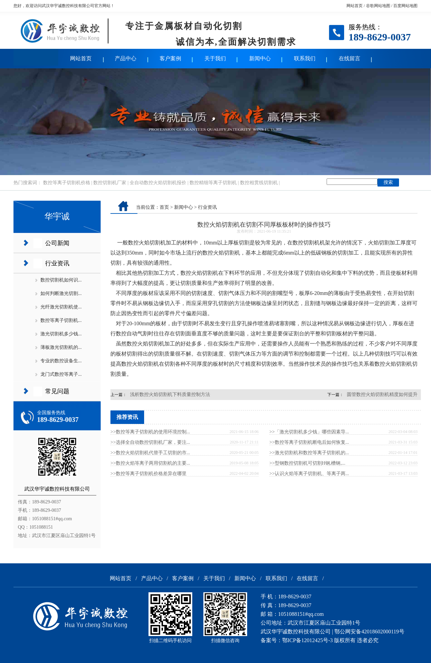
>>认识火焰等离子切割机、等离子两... (309, 473)
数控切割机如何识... (61, 280)
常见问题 (57, 391)
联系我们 (305, 58)
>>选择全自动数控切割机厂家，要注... (150, 442)
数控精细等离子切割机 (213, 182)
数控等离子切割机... (61, 320)
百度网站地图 (405, 5)
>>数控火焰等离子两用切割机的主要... (150, 463)
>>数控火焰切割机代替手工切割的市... (150, 452)
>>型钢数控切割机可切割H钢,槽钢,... (307, 463)
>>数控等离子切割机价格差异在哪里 (148, 473)
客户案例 (170, 58)
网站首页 (354, 5)
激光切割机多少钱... (61, 333)
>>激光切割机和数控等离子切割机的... (309, 452)
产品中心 (125, 58)
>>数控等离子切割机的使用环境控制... (150, 431)
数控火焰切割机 (147, 242)
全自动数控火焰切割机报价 (158, 182)
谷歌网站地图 (378, 5)
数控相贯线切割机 (259, 182)
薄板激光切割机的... (61, 347)
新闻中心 (260, 58)
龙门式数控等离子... (61, 374)
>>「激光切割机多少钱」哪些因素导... (309, 431)
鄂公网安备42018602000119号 (369, 631)
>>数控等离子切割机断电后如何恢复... (309, 442)
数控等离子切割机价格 (66, 182)
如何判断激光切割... (61, 293)
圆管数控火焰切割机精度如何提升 (382, 394)
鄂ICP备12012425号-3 (307, 640)
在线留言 (349, 58)
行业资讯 (57, 263)
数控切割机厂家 (109, 182)
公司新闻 (57, 243)
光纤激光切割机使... (61, 306)
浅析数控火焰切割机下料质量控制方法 (170, 394)
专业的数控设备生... (61, 360)
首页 (164, 207)
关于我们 (215, 58)
